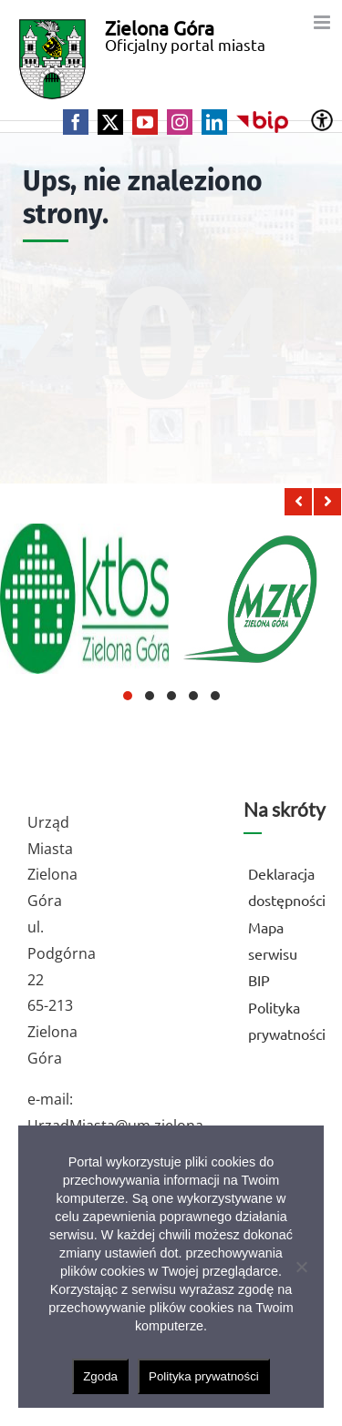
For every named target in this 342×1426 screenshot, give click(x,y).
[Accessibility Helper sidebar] (322, 120)
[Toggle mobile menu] (323, 22)
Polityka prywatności (204, 1376)
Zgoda (100, 1376)
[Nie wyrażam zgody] (301, 1267)
